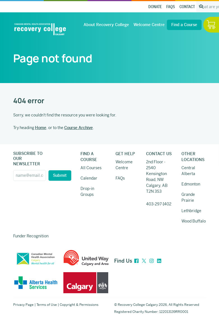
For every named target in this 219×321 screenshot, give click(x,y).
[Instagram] (151, 261)
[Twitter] (144, 261)
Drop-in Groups (87, 191)
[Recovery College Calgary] (40, 29)
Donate (155, 7)
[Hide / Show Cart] (211, 25)
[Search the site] (201, 6)
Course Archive (78, 127)
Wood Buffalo (193, 221)
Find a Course (184, 24)
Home (40, 127)
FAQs (170, 7)
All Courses (91, 167)
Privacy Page (23, 304)
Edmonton (190, 184)
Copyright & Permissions (79, 304)
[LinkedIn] (159, 261)
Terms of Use (46, 304)
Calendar (88, 178)
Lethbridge (191, 210)
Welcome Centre (149, 24)
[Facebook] (136, 261)
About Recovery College (106, 24)
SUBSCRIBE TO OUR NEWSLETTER (28, 158)
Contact (187, 7)
